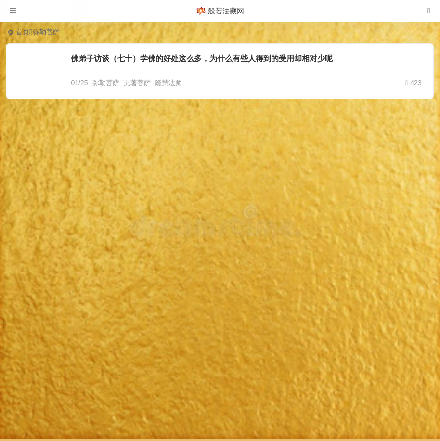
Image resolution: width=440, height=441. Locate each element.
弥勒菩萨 (105, 83)
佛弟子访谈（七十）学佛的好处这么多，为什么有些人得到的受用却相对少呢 (202, 58)
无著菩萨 (137, 83)
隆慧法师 (168, 83)
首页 (22, 32)
